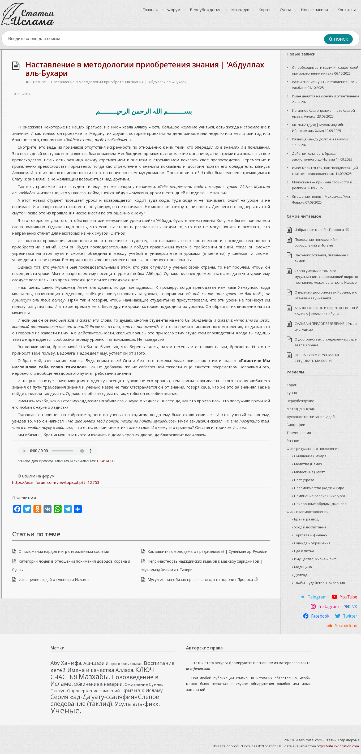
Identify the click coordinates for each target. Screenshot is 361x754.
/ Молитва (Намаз (307, 464)
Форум (173, 9)
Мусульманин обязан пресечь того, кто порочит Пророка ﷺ (203, 579)
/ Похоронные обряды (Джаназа (319, 503)
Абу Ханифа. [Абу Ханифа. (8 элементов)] (66, 662)
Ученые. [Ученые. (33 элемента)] (65, 710)
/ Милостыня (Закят (308, 471)
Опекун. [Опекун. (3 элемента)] (58, 690)
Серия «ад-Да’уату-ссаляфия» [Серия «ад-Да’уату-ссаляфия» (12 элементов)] (93, 696)
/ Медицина (302, 567)
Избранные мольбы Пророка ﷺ (322, 229)
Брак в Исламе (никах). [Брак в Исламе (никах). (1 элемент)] (126, 664)
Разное (39, 81)
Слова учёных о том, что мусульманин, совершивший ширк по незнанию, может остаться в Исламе (326, 276)
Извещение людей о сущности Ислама (54, 579)
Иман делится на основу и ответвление (325, 96)
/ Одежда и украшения (311, 543)
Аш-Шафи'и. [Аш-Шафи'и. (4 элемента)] (96, 663)
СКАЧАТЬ (106, 460)
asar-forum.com (198, 668)
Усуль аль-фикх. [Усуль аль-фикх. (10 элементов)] (137, 704)
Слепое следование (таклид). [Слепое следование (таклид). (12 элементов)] (104, 700)
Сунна (285, 9)
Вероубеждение (206, 9)
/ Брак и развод (305, 519)
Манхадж (240, 9)
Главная (150, 9)
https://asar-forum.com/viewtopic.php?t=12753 (56, 482)
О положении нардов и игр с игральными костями (64, 551)
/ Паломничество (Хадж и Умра (318, 487)
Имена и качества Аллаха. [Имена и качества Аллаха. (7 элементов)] (101, 670)
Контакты (346, 9)
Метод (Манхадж (301, 408)
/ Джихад (299, 574)
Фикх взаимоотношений (308, 511)
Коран (264, 9)
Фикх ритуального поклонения (313, 448)
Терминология (299, 432)
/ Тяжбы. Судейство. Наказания (318, 582)
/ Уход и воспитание (309, 527)
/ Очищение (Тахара (309, 456)
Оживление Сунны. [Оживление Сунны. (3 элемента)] (143, 684)
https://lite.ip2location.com (338, 746)
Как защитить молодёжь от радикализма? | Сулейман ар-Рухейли (207, 551)
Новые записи (314, 9)
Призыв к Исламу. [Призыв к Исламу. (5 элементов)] (142, 690)
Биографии (296, 424)
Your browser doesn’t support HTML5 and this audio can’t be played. (57, 451)
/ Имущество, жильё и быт (314, 559)
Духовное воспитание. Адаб (311, 416)
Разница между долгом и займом (320, 139)
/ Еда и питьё (303, 551)
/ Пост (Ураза (303, 479)
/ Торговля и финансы (310, 535)
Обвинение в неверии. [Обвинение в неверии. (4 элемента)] (99, 684)
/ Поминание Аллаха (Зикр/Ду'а (318, 495)
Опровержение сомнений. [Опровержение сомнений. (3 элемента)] (94, 690)
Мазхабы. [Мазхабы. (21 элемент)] (94, 676)
